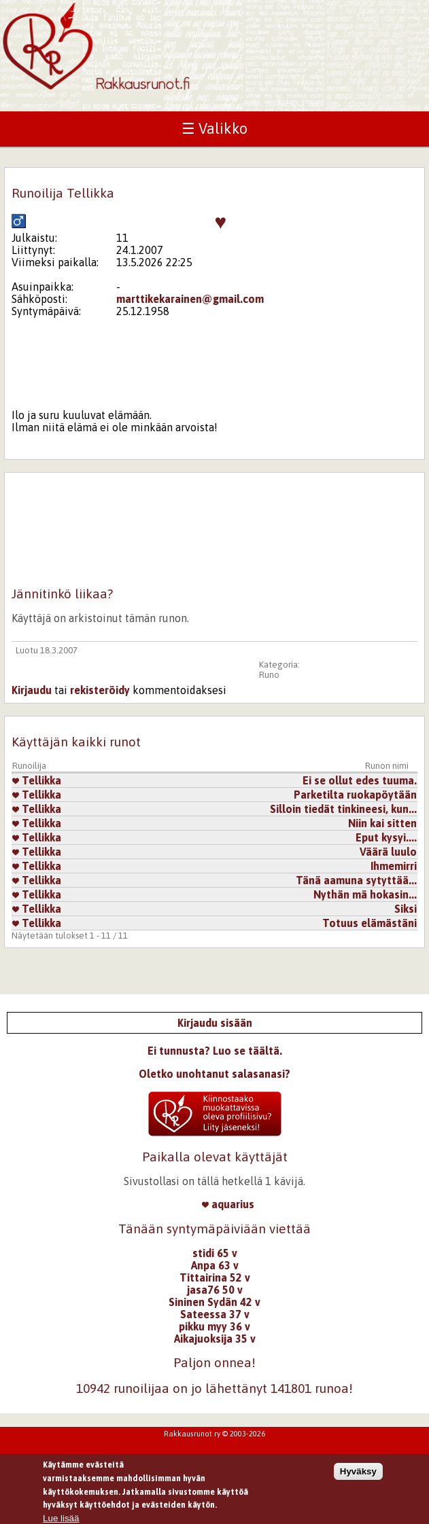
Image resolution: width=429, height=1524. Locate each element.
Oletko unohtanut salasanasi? (214, 1074)
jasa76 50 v (215, 1290)
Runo (269, 675)
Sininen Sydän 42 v (214, 1302)
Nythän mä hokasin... (365, 894)
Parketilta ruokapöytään (355, 794)
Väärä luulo (388, 852)
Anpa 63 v (215, 1265)
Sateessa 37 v (215, 1314)
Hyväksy (358, 1477)
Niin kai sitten (382, 823)
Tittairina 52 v (214, 1277)
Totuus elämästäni (369, 923)
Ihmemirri (394, 866)
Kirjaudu (32, 690)
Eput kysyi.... (386, 837)
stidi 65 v (214, 1253)
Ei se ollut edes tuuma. (360, 780)
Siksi (405, 909)
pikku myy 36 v (214, 1326)
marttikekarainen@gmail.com (190, 299)
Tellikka (36, 780)
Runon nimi (387, 766)
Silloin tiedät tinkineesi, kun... (343, 809)
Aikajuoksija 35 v (215, 1338)
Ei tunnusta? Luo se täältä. (215, 1051)
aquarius (228, 1204)
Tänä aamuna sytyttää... (356, 880)
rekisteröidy (100, 690)
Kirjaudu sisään (214, 1023)
